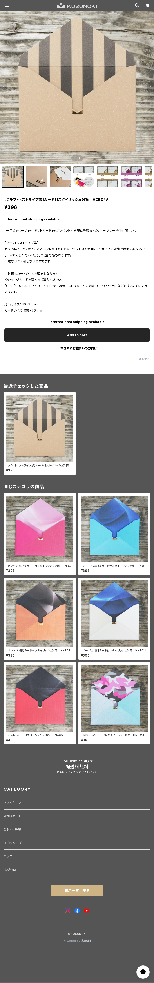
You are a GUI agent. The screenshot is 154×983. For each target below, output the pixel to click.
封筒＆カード (13, 816)
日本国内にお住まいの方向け (77, 348)
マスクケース (13, 803)
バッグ (8, 856)
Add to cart (77, 335)
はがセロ (10, 869)
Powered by (77, 940)
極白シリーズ (13, 843)
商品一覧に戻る (77, 890)
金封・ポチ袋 (12, 829)
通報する (144, 359)
